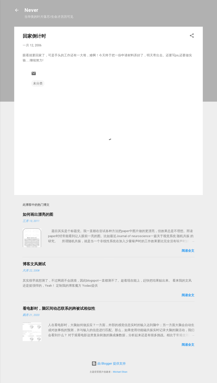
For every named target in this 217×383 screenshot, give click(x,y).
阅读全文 (188, 251)
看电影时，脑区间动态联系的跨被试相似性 (59, 308)
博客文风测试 (34, 264)
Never (31, 10)
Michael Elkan (120, 372)
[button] (191, 36)
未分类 (38, 83)
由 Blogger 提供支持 (109, 363)
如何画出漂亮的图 (38, 214)
